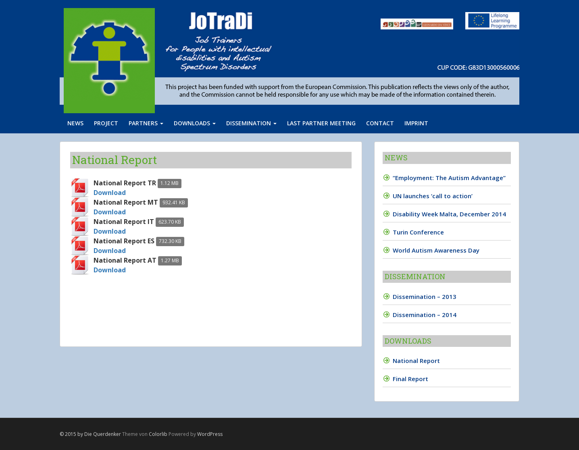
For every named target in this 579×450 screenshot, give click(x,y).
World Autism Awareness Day (436, 250)
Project (106, 123)
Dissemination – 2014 (424, 315)
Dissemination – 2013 (424, 296)
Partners (146, 123)
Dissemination (251, 123)
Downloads (195, 123)
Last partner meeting (321, 123)
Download (110, 192)
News (75, 123)
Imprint (416, 123)
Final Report (410, 379)
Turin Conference (418, 232)
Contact (380, 123)
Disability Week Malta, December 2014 (449, 214)
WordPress (210, 434)
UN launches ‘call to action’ (433, 196)
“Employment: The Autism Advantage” (449, 178)
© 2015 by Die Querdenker (90, 434)
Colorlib (158, 434)
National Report (416, 361)
